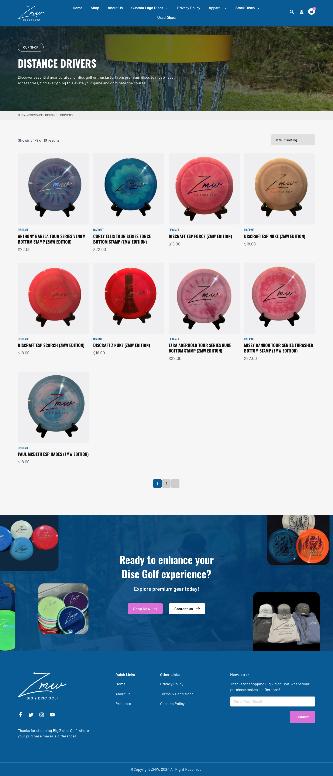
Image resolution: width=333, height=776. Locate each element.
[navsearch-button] (292, 12)
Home (77, 8)
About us (115, 8)
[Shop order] (293, 159)
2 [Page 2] (166, 503)
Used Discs (166, 18)
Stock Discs (248, 8)
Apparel (218, 8)
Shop (95, 8)
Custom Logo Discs (150, 8)
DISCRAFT (35, 115)
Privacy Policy (188, 8)
